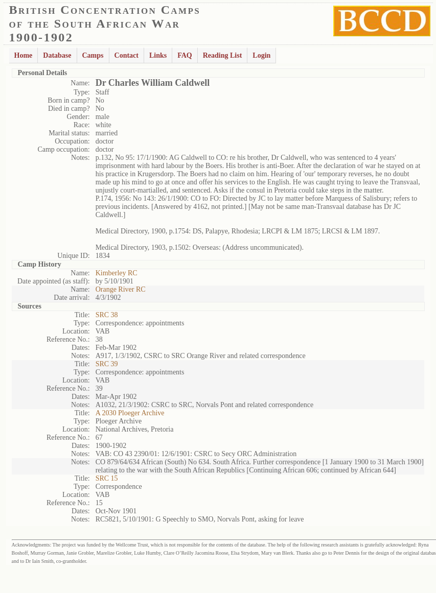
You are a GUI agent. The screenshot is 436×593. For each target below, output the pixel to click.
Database (57, 55)
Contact (126, 55)
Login (261, 55)
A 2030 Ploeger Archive (130, 413)
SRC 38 (107, 315)
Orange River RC (121, 289)
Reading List (222, 55)
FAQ (184, 55)
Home (23, 55)
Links (158, 55)
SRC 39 (107, 364)
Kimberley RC (116, 273)
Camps (93, 55)
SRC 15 (107, 478)
